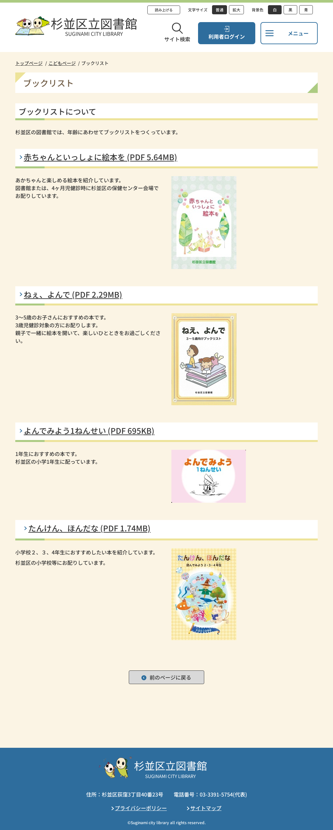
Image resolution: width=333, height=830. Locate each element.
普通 (219, 9)
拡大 (236, 9)
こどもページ (62, 63)
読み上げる (164, 9)
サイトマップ (205, 808)
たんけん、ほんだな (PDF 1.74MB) (89, 528)
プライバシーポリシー (141, 808)
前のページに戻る (170, 677)
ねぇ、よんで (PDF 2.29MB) (73, 294)
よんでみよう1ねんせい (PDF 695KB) (89, 430)
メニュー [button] (298, 33)
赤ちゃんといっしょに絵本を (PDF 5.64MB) (100, 156)
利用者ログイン (226, 36)
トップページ (29, 63)
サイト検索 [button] (177, 39)
